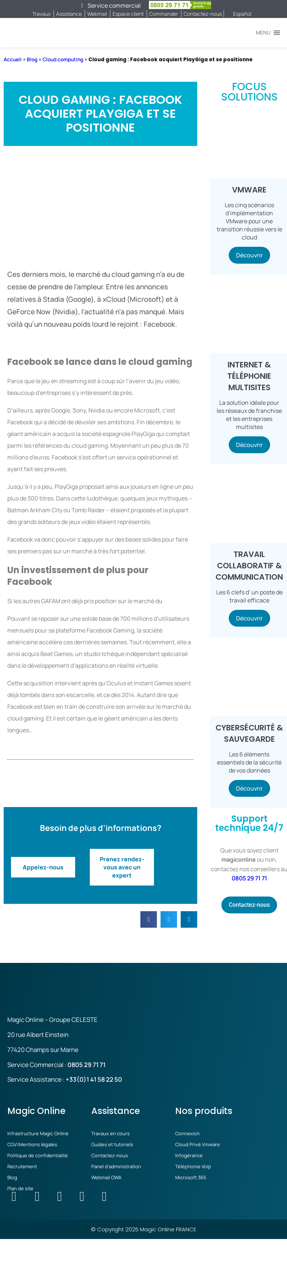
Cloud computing (63, 59)
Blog (32, 59)
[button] (263, 32)
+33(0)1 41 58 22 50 (94, 1079)
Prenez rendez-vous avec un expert (122, 867)
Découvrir (249, 255)
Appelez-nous (43, 867)
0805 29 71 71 (249, 878)
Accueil (13, 59)
